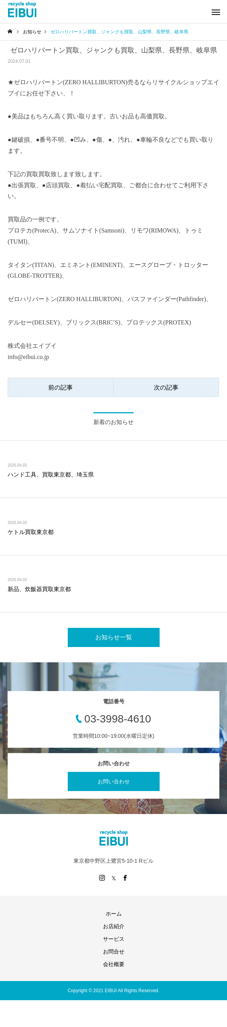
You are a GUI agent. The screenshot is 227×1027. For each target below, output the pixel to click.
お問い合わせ (114, 781)
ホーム (114, 914)
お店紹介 (113, 926)
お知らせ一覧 (113, 637)
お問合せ (113, 951)
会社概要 (113, 964)
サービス (113, 939)
